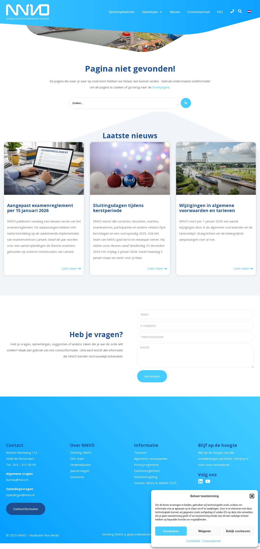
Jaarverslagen (79, 476)
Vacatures (77, 482)
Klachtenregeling (145, 482)
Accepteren (171, 531)
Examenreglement (147, 476)
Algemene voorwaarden (151, 464)
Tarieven (140, 458)
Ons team (77, 464)
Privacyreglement (211, 540)
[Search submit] (186, 104)
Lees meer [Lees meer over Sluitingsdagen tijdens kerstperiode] (155, 270)
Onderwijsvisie (80, 470)
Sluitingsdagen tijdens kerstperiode (118, 208)
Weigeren (204, 531)
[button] (252, 496)
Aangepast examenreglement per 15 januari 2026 (40, 208)
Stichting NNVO (80, 458)
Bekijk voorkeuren (238, 531)
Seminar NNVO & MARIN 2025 (155, 489)
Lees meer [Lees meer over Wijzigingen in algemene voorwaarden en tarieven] (241, 270)
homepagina (160, 87)
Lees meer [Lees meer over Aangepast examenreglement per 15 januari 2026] (69, 270)
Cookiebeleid (193, 540)
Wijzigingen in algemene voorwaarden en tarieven (207, 208)
